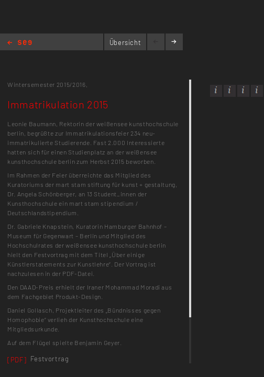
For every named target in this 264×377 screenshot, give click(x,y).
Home (19, 43)
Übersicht (125, 42)
